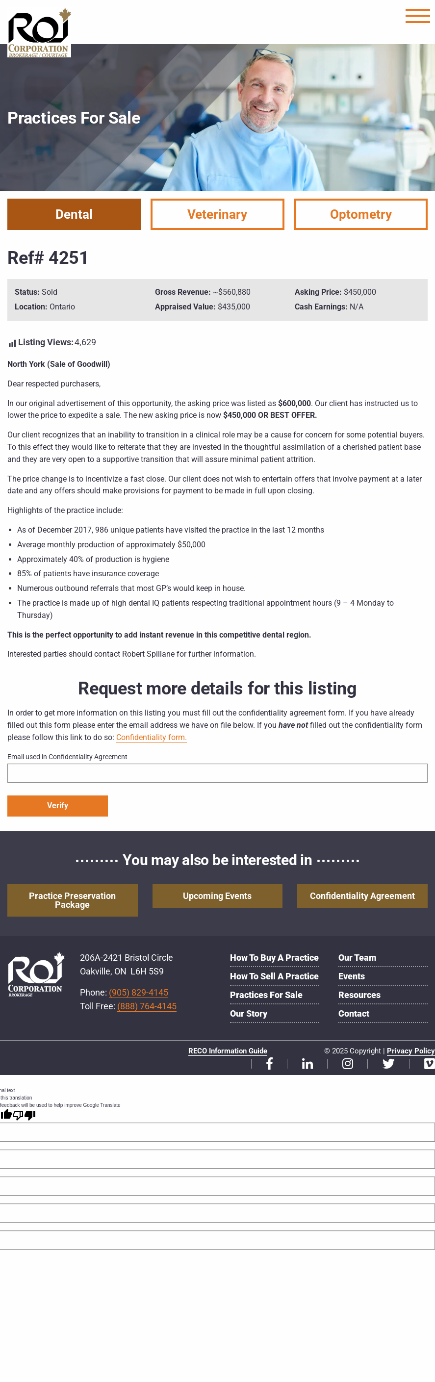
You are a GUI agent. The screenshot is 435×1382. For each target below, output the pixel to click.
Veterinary (217, 214)
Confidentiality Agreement (362, 896)
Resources (359, 995)
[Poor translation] (24, 1115)
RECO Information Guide (227, 1051)
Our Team (357, 957)
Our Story (248, 1013)
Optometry (361, 214)
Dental (74, 214)
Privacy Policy (411, 1051)
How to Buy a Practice (274, 957)
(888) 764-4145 (147, 1006)
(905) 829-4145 (138, 992)
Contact (353, 1013)
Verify (57, 805)
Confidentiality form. (151, 737)
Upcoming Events (217, 896)
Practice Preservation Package (72, 900)
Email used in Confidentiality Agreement (67, 757)
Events (351, 976)
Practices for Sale (266, 995)
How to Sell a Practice (274, 976)
